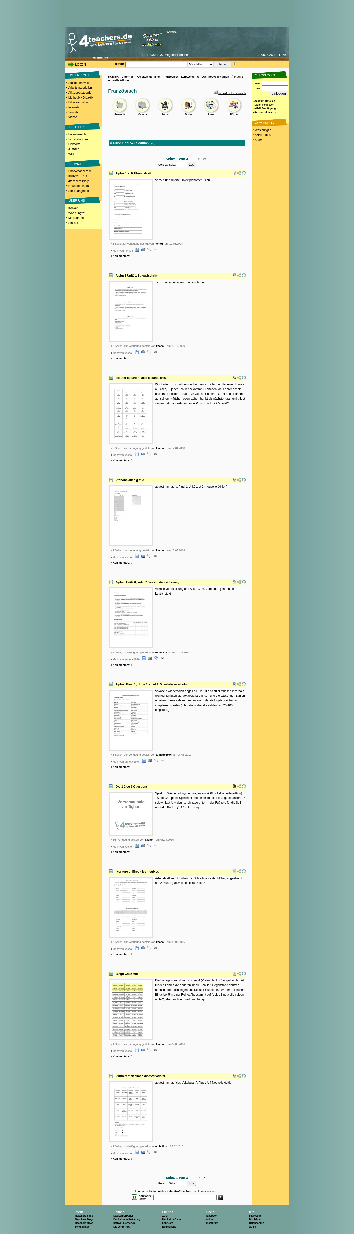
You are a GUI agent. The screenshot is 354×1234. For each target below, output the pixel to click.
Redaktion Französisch (232, 93)
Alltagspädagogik (79, 92)
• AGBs (257, 140)
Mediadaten (76, 218)
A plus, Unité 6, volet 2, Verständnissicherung (147, 582)
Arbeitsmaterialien (80, 87)
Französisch (171, 76)
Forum (165, 114)
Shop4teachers (79, 171)
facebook (211, 1215)
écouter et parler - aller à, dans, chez (141, 378)
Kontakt (73, 208)
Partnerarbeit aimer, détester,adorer (140, 1076)
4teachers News (84, 1223)
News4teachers (78, 186)
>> (203, 159)
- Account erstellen (264, 101)
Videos (72, 117)
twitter (210, 1219)
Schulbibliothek (78, 139)
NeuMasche (169, 1226)
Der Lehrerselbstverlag (126, 1219)
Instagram (212, 1223)
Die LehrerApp (121, 1226)
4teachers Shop (84, 1215)
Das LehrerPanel (123, 1215)
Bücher (234, 114)
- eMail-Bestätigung (264, 108)
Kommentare (121, 256)
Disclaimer (255, 1219)
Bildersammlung (78, 102)
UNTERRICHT (78, 75)
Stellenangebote (79, 191)
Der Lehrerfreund (172, 1219)
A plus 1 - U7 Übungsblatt (133, 173)
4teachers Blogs (78, 181)
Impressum (255, 1215)
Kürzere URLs (77, 176)
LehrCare (167, 1223)
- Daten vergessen (263, 104)
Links (211, 114)
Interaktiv (74, 107)
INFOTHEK (76, 127)
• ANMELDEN (261, 135)
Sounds (73, 112)
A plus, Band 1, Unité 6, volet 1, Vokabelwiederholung (153, 684)
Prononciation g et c (130, 480)
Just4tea (73, 149)
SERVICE (75, 164)
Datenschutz (256, 1223)
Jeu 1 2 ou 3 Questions (132, 786)
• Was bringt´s (261, 130)
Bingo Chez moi (127, 974)
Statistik (73, 223)
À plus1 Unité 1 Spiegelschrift (136, 275)
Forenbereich (77, 134)
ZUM (165, 1215)
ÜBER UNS (76, 200)
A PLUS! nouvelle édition (213, 76)
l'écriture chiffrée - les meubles (137, 871)
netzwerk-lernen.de (124, 1223)
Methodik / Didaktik (80, 97)
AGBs (252, 1226)
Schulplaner (82, 1226)
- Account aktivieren (264, 112)
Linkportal (74, 144)
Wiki (71, 154)
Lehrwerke (187, 76)
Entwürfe (119, 114)
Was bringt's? (77, 213)
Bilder (188, 114)
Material (142, 114)
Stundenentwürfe (79, 83)
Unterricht (127, 76)
